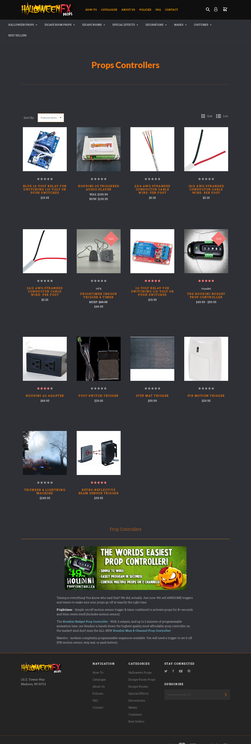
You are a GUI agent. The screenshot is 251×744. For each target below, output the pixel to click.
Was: (93, 184)
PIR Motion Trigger (206, 385)
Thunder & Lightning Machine (45, 480)
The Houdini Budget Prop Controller (206, 284)
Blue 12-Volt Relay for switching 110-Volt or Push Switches (45, 179)
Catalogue (109, 9)
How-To (91, 9)
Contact (171, 9)
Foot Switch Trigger (98, 385)
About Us (128, 9)
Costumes (199, 24)
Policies (145, 9)
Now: (93, 188)
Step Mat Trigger (152, 385)
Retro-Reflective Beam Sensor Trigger (98, 480)
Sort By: (29, 107)
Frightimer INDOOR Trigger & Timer (98, 284)
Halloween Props (19, 24)
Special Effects (121, 24)
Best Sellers (224, 24)
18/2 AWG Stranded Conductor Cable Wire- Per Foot (206, 179)
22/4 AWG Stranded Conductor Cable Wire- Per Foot (152, 179)
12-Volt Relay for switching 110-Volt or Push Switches (152, 280)
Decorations (152, 24)
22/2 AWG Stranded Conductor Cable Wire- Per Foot (45, 280)
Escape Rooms (90, 24)
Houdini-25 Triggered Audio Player (98, 177)
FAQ (158, 9)
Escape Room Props (56, 24)
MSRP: (94, 291)
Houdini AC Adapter (45, 385)
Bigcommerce (95, 734)
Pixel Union (58, 734)
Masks (176, 24)
